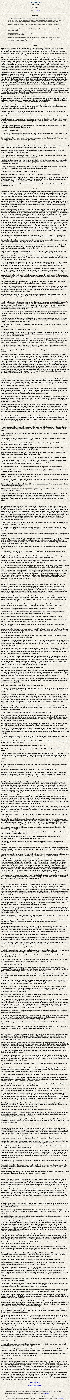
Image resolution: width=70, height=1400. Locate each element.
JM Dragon (46, 1393)
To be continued (35, 1382)
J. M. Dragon (37, 10)
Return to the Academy (35, 1385)
